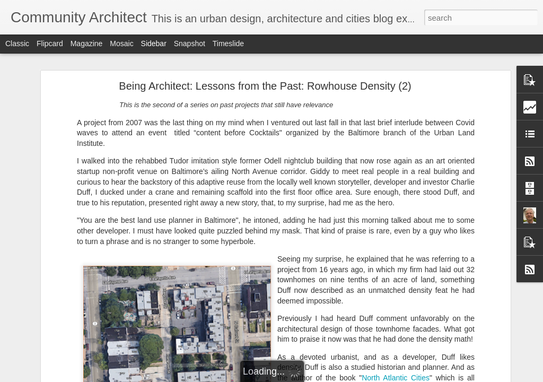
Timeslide (228, 43)
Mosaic (121, 43)
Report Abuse (336, 376)
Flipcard (50, 43)
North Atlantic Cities (396, 316)
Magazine (87, 43)
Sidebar (154, 43)
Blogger (304, 376)
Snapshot (189, 43)
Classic (17, 43)
